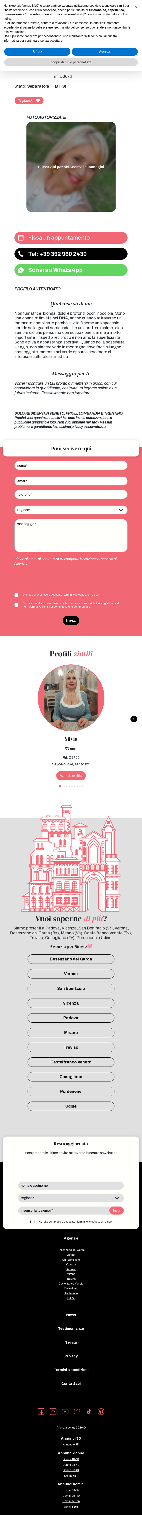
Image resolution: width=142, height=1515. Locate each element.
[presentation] (48, 579)
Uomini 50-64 (71, 1501)
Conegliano (71, 1077)
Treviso (71, 1047)
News (71, 1315)
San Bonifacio (71, 988)
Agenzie (71, 1238)
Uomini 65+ (71, 1506)
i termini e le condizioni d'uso (80, 594)
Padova (70, 1018)
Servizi (71, 1342)
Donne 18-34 (71, 1459)
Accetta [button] (104, 51)
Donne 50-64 (71, 1470)
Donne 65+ (71, 1475)
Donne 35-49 (71, 1464)
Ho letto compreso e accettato (75, 1221)
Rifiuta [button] (37, 51)
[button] (136, 7)
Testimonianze (71, 1328)
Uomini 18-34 (71, 1490)
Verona (71, 974)
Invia (71, 620)
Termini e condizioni (71, 1370)
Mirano (71, 1032)
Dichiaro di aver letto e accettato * (61, 594)
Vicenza (71, 1003)
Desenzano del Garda (71, 959)
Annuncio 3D (71, 1444)
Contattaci (71, 1383)
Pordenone (71, 1091)
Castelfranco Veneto (70, 1062)
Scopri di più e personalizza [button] (70, 62)
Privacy (71, 1356)
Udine (71, 1106)
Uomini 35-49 (71, 1495)
